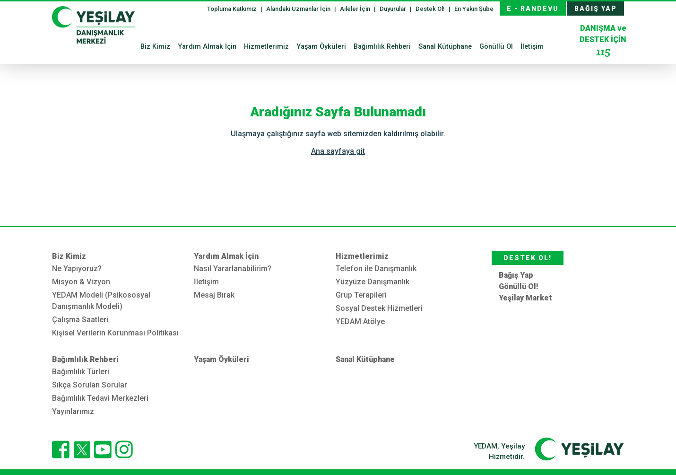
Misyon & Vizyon (81, 281)
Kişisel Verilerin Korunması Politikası (115, 332)
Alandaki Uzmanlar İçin (299, 8)
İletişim (532, 47)
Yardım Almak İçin (207, 47)
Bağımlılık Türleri (80, 371)
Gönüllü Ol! (518, 286)
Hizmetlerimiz (266, 47)
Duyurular (393, 8)
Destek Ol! (431, 8)
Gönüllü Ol (496, 47)
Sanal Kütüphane (445, 47)
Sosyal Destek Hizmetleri (379, 308)
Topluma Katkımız (232, 8)
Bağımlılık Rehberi (382, 47)
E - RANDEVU (533, 8)
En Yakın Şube (474, 8)
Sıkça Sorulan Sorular (89, 384)
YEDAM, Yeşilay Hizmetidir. (499, 451)
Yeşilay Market (525, 297)
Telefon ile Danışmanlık (376, 268)
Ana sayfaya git (338, 151)
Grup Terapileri (361, 294)
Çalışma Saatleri (80, 319)
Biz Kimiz (155, 47)
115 (603, 51)
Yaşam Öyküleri (321, 47)
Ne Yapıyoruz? (77, 268)
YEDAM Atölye (360, 321)
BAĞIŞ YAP (595, 8)
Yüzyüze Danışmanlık (372, 281)
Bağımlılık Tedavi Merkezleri (100, 398)
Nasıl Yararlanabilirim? (232, 268)
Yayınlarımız (73, 411)
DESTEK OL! (527, 258)
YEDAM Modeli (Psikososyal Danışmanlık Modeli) (101, 300)
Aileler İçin (356, 8)
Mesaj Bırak (214, 294)
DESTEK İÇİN (603, 41)
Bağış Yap (516, 275)
